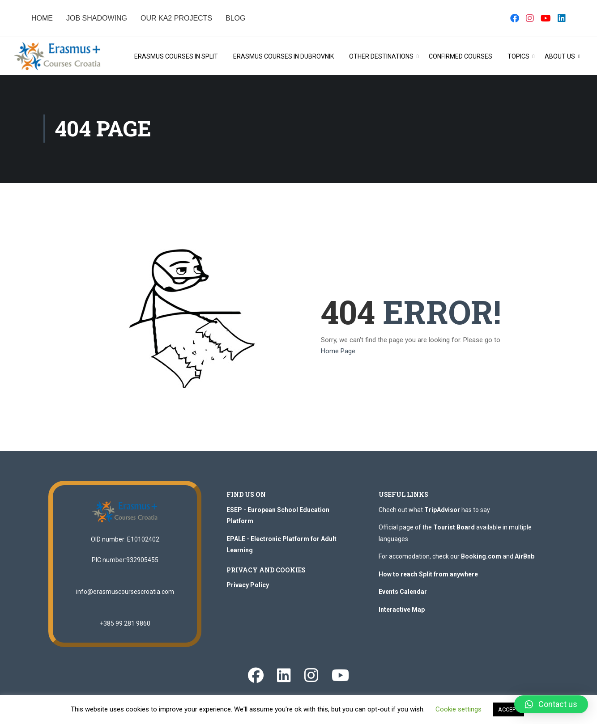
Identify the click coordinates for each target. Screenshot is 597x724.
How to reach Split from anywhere (428, 576)
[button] (551, 704)
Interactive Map (402, 611)
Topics (518, 56)
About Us (560, 56)
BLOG (235, 18)
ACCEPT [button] (508, 709)
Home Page (338, 353)
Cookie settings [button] (458, 709)
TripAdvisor (442, 511)
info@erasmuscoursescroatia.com (125, 593)
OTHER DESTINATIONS (381, 56)
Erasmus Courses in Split (176, 56)
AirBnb (524, 558)
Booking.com (481, 558)
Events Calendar (403, 593)
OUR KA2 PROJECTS (176, 18)
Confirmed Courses (460, 56)
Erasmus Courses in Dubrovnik (283, 56)
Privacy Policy (247, 586)
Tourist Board (454, 529)
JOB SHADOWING (96, 18)
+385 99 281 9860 (125, 624)
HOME (42, 18)
